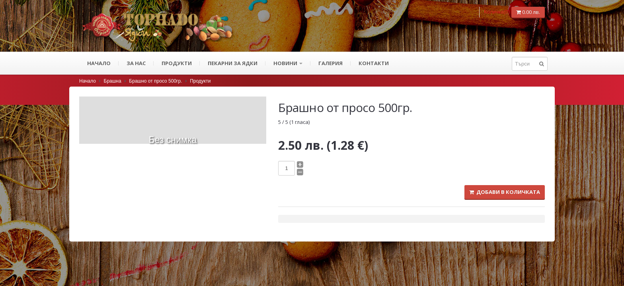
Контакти (374, 63)
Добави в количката (504, 191)
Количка (497, 12)
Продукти (177, 63)
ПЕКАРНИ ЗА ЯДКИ (232, 63)
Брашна (112, 81)
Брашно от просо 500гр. (155, 81)
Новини (287, 63)
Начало (99, 63)
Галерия (330, 63)
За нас (136, 63)
